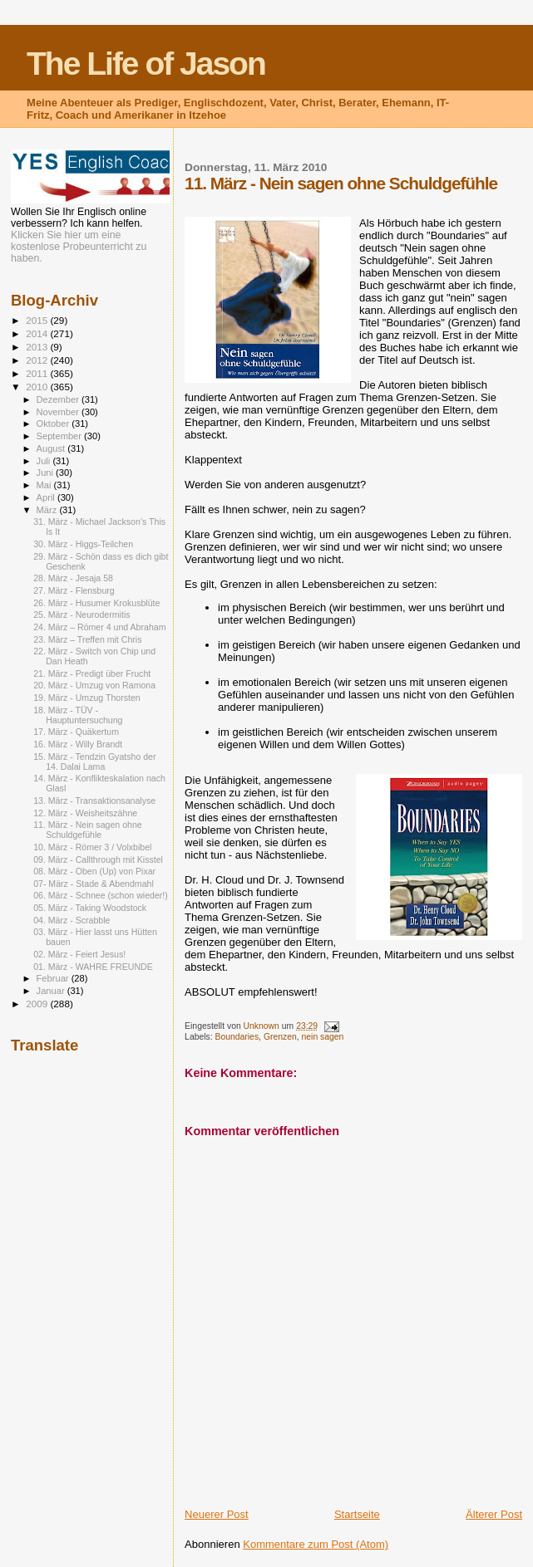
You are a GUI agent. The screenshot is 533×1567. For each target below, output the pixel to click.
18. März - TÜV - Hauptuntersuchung (77, 715)
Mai (45, 485)
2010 (38, 386)
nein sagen (323, 1036)
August (52, 448)
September (61, 436)
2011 (38, 373)
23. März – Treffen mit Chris (87, 639)
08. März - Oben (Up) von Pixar (94, 871)
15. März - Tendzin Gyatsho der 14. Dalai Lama (94, 761)
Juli (45, 461)
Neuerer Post (217, 1514)
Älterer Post (494, 1514)
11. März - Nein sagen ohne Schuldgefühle (87, 830)
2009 (38, 1003)
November (59, 412)
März (48, 510)
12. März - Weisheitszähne (85, 813)
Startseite (357, 1514)
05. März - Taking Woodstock (89, 908)
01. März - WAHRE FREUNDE (93, 967)
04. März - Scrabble (71, 920)
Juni (47, 472)
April (47, 497)
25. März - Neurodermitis (81, 614)
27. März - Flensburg (74, 590)
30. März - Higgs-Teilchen (83, 544)
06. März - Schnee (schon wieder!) (100, 895)
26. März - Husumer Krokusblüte (96, 603)
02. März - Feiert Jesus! (79, 954)
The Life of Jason (146, 63)
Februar (54, 978)
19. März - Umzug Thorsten (87, 698)
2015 (38, 320)
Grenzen (280, 1036)
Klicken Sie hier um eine (66, 235)
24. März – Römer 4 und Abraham (99, 627)
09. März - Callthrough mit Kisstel (98, 859)
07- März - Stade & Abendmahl (93, 884)
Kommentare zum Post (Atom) (315, 1544)
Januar (52, 991)
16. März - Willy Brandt (77, 744)
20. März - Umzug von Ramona (94, 685)
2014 (38, 333)
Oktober (54, 423)
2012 (38, 360)
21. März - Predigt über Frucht (92, 673)
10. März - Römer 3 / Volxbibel (92, 847)
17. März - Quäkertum (76, 732)
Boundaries (237, 1036)
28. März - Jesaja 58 (73, 578)
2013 (38, 346)
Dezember (59, 399)
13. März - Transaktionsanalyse (94, 801)
